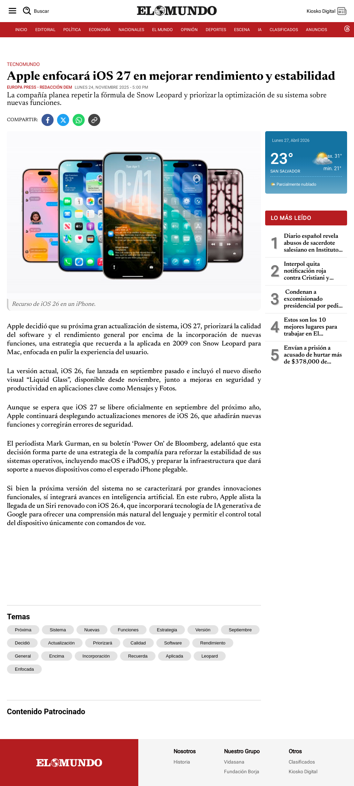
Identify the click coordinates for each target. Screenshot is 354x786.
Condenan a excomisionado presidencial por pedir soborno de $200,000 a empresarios (313, 299)
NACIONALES (131, 33)
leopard (210, 656)
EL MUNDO (162, 33)
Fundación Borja (241, 771)
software (173, 643)
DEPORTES (216, 33)
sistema (58, 629)
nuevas (92, 629)
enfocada (24, 669)
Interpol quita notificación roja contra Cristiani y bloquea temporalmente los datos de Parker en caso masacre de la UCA (308, 271)
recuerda (137, 656)
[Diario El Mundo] (177, 19)
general (23, 656)
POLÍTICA (72, 33)
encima (56, 656)
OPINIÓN (189, 33)
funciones (128, 629)
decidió (22, 643)
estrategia (167, 629)
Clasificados (302, 762)
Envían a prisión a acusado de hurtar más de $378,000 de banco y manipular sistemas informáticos (313, 355)
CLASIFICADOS (284, 33)
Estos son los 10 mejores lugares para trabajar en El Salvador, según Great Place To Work (312, 327)
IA (260, 33)
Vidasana (234, 762)
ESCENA (242, 33)
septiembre (240, 629)
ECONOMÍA (100, 33)
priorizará (102, 643)
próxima (23, 629)
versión (202, 629)
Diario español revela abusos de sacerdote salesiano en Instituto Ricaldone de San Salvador (311, 243)
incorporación (96, 656)
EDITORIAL (45, 33)
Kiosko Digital (303, 771)
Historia (182, 762)
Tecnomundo (23, 64)
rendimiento (212, 643)
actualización (61, 643)
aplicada (174, 656)
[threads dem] (347, 33)
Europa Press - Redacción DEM (39, 87)
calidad (138, 643)
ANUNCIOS (316, 33)
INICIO (21, 33)
